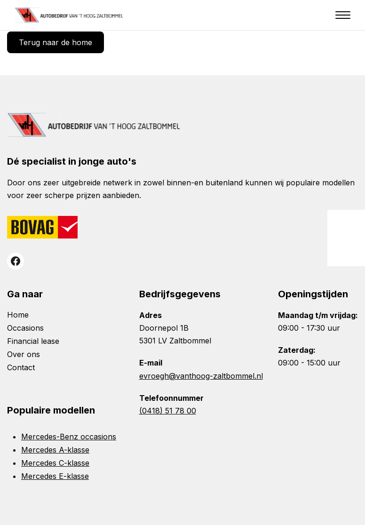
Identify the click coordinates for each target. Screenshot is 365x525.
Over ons (23, 354)
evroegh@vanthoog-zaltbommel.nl (201, 376)
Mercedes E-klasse (55, 476)
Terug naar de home (55, 42)
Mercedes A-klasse (55, 449)
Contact (21, 367)
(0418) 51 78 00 (167, 410)
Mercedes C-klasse (55, 463)
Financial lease (33, 341)
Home (18, 314)
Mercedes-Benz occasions (68, 436)
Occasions (25, 328)
